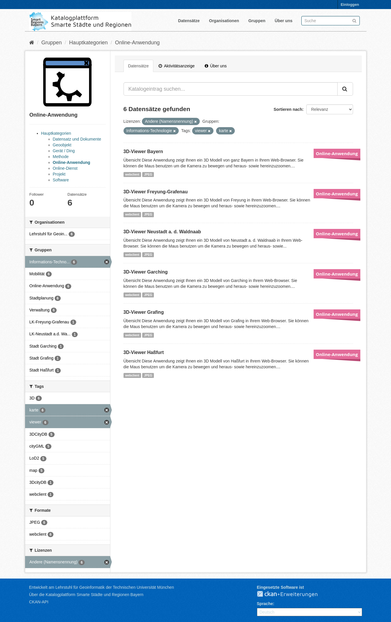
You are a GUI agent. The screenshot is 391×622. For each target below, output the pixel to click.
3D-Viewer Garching (146, 271)
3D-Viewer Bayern (143, 151)
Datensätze (189, 20)
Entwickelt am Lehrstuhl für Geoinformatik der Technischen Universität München (101, 587)
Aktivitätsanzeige (176, 66)
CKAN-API (38, 602)
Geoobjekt (62, 145)
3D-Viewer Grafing (144, 312)
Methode (61, 156)
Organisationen (224, 20)
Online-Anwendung (137, 42)
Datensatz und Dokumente (77, 139)
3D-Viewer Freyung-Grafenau (156, 191)
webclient (132, 174)
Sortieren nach (288, 109)
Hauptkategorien (88, 42)
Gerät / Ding (64, 150)
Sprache (265, 603)
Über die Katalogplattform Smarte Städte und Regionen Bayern (86, 594)
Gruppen (256, 20)
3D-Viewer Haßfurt (144, 352)
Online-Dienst (65, 168)
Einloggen (350, 4)
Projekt (59, 174)
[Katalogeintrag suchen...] (231, 89)
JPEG (148, 174)
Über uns (284, 20)
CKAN (292, 594)
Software (61, 180)
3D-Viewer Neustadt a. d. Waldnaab (162, 231)
